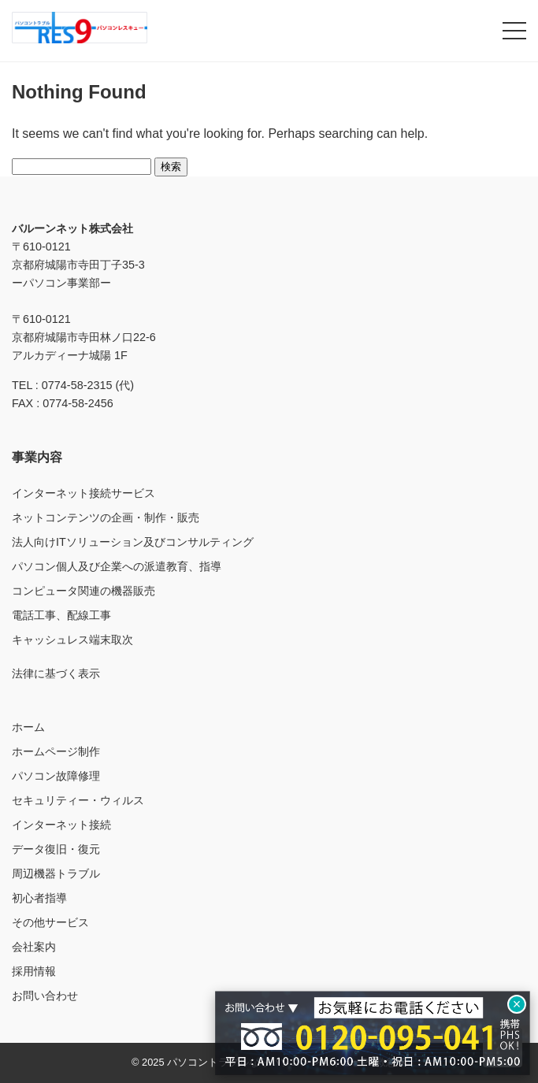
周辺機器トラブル (56, 873)
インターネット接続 (61, 824)
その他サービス (50, 922)
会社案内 (34, 946)
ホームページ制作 (56, 751)
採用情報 (34, 971)
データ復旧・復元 (56, 849)
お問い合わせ (45, 995)
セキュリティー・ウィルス (78, 800)
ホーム (28, 727)
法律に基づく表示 (56, 673)
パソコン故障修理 (56, 776)
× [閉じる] (517, 1004)
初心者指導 (39, 898)
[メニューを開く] (514, 31)
